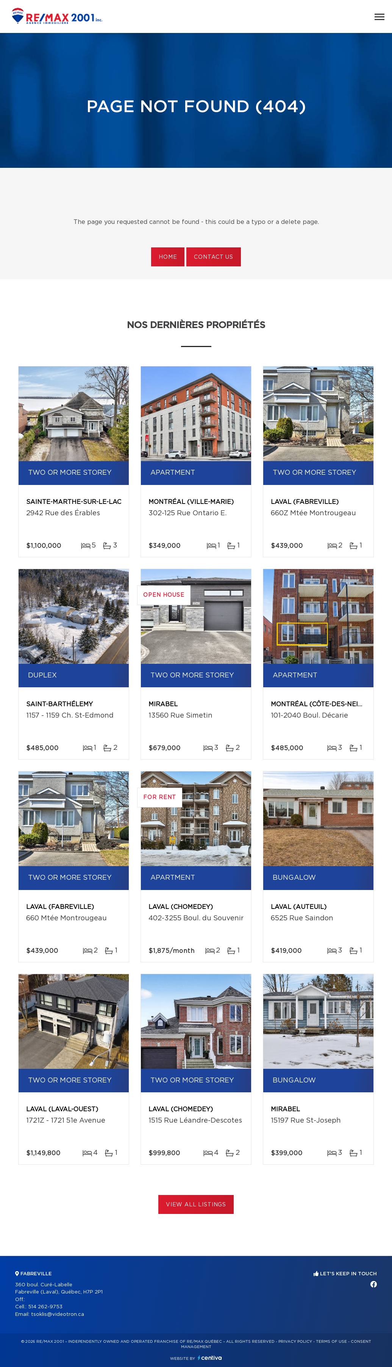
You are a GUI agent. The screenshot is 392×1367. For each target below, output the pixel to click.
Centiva (210, 1357)
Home (168, 257)
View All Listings (196, 1204)
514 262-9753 (45, 1306)
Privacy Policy (295, 1342)
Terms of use (331, 1342)
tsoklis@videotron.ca (57, 1314)
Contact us (213, 257)
